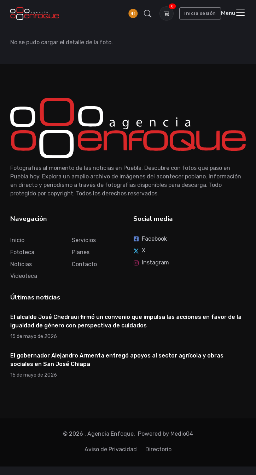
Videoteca (23, 276)
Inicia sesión (200, 13)
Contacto (84, 264)
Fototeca (22, 252)
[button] (148, 13)
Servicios (84, 240)
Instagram (151, 262)
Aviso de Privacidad (111, 449)
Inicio (17, 240)
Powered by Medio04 (165, 433)
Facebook (150, 238)
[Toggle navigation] (233, 13)
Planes (80, 252)
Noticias (21, 264)
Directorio (158, 449)
